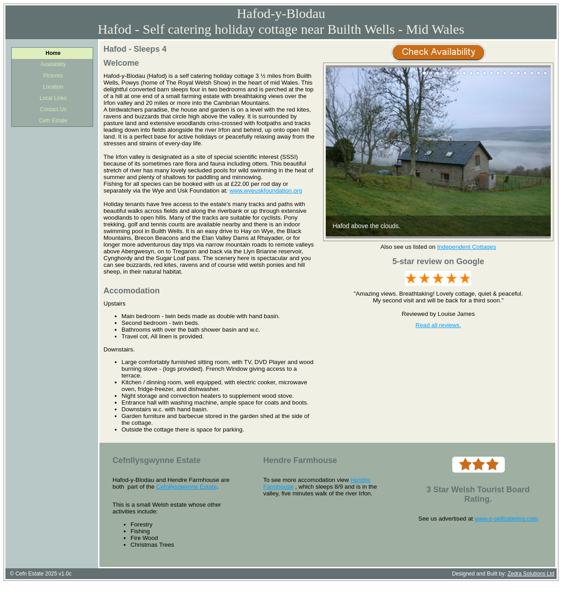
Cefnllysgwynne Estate (186, 486)
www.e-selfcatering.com (506, 518)
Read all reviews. (438, 325)
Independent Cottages (466, 246)
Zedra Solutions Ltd (531, 574)
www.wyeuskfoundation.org (265, 190)
